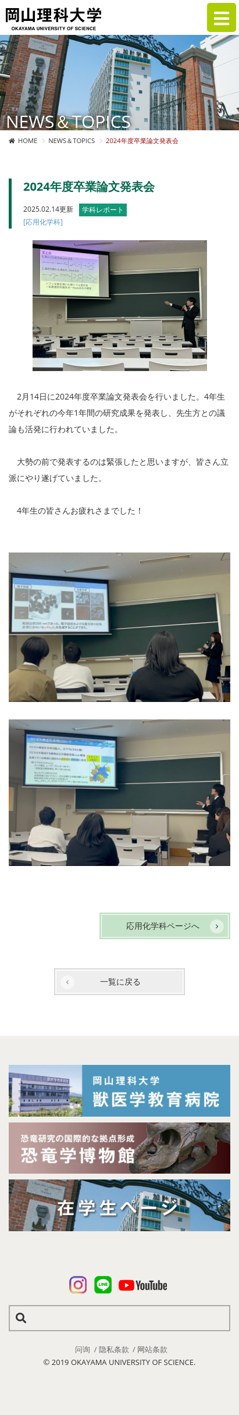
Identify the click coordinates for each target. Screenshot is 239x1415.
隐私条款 (114, 1349)
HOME (27, 140)
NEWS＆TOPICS (71, 140)
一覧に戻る (120, 981)
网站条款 (152, 1349)
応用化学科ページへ (162, 925)
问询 (82, 1349)
